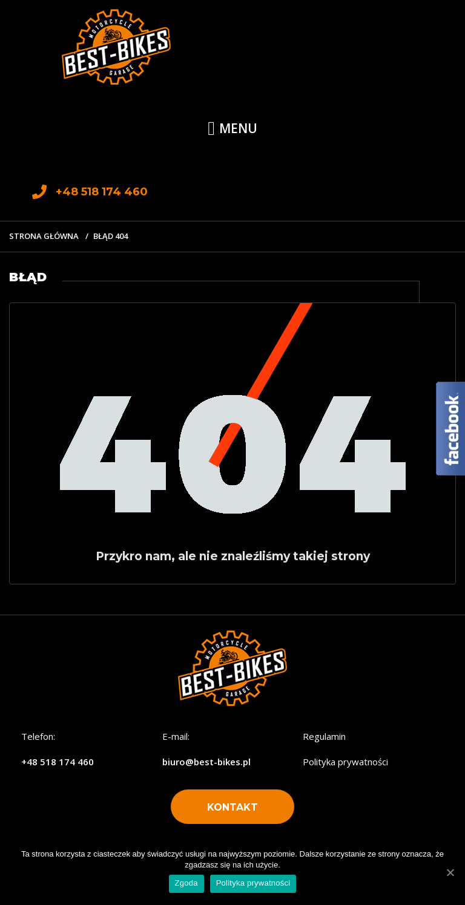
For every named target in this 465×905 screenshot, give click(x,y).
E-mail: (176, 736)
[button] (232, 806)
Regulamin (324, 736)
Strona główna (44, 235)
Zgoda (186, 882)
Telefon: (38, 736)
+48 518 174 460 (57, 762)
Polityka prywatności (345, 762)
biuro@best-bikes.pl (206, 762)
